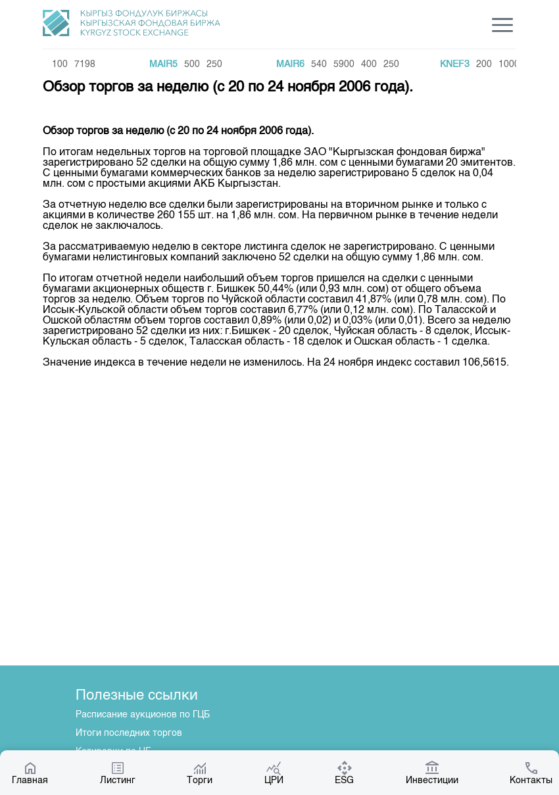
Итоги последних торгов (129, 733)
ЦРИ (273, 772)
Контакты (531, 772)
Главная (30, 772)
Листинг (117, 772)
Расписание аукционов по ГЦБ (143, 714)
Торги (199, 772)
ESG (344, 772)
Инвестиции (432, 772)
